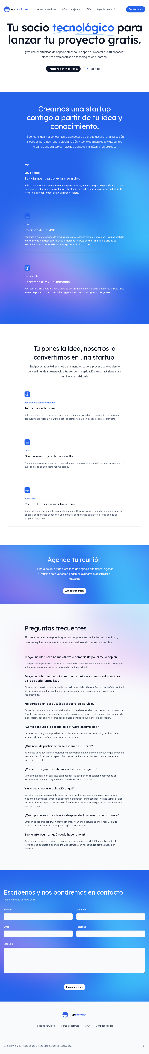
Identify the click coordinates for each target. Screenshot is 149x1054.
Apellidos (81, 909)
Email (7, 926)
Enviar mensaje (74, 987)
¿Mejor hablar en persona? (63, 68)
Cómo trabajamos (71, 9)
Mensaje (8, 944)
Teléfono (81, 926)
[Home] (16, 9)
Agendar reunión (74, 590)
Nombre (8, 909)
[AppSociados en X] (143, 1046)
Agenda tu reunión (106, 9)
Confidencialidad (104, 1025)
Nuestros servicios (46, 9)
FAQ (89, 9)
